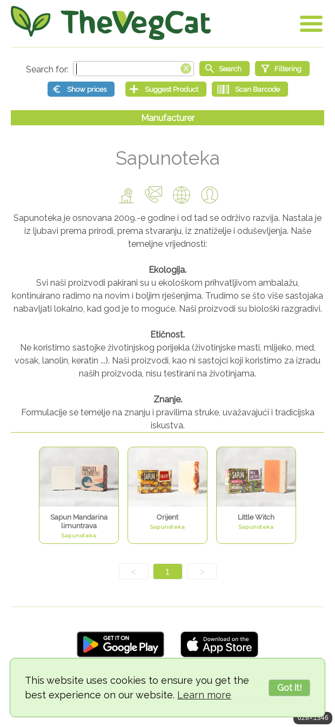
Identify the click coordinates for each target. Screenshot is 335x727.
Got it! (289, 688)
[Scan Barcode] (250, 89)
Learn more (204, 695)
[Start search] (224, 68)
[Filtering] (282, 68)
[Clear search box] (185, 67)
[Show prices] (81, 89)
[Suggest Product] (165, 89)
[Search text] (133, 68)
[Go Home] (111, 23)
